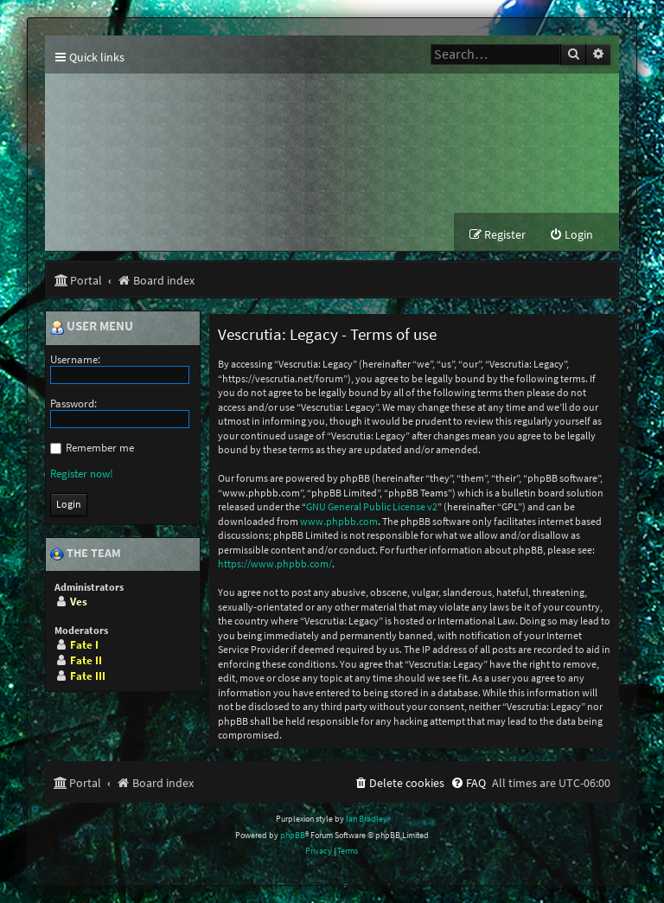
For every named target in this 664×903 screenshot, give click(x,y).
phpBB (292, 835)
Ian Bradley (366, 818)
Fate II (86, 660)
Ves (78, 601)
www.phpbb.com (339, 521)
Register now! (81, 473)
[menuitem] (571, 234)
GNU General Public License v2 (371, 506)
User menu (91, 327)
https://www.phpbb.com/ (275, 563)
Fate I (84, 644)
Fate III (87, 675)
